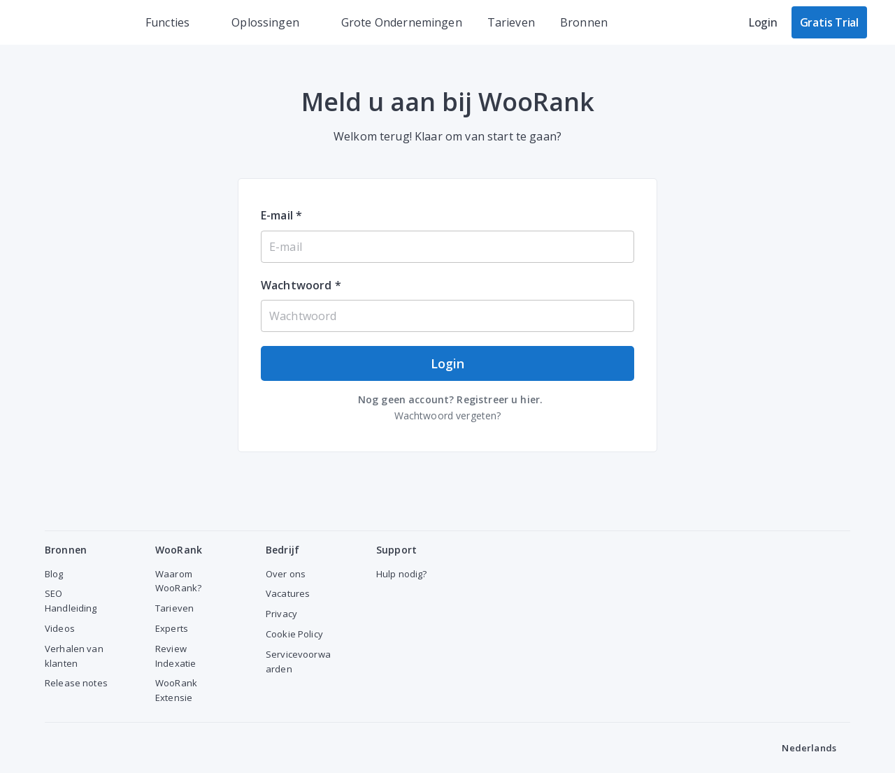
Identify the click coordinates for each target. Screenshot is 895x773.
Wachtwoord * (301, 285)
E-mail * (281, 215)
